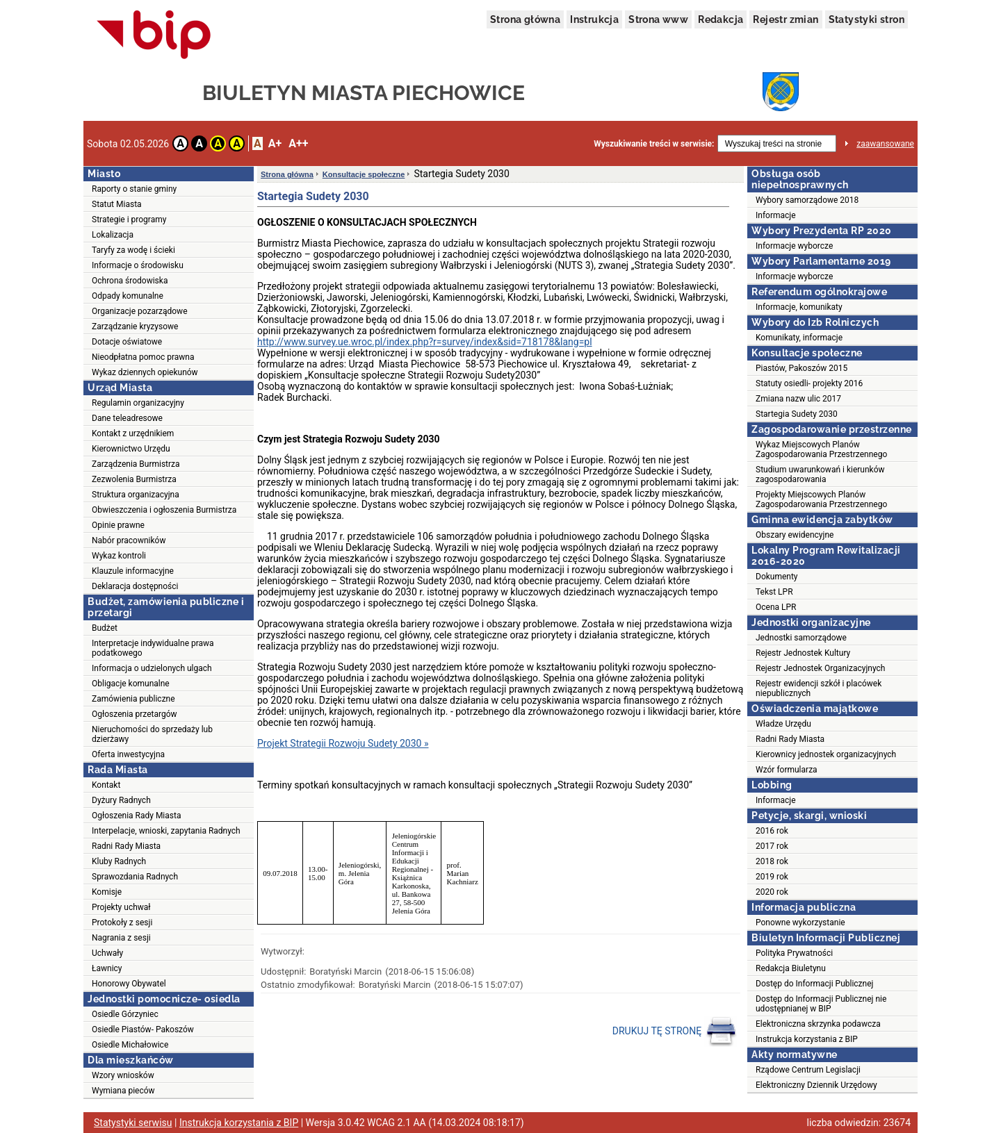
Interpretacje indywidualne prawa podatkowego (153, 648)
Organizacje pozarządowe (140, 311)
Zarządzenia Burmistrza (136, 464)
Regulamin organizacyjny (138, 403)
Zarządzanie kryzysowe (135, 326)
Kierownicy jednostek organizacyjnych (826, 754)
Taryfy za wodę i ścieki (133, 250)
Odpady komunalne (127, 296)
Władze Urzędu (783, 724)
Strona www (658, 19)
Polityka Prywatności (794, 953)
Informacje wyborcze (794, 246)
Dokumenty (777, 576)
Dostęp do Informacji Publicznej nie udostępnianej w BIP (821, 1004)
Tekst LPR (774, 592)
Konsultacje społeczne (364, 174)
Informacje (776, 215)
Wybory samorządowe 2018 (807, 200)
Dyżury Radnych (121, 800)
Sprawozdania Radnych (135, 877)
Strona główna (525, 19)
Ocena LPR (776, 607)
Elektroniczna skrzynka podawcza (818, 1024)
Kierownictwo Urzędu (131, 449)
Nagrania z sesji (121, 938)
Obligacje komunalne (131, 683)
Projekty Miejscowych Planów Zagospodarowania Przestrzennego (821, 499)
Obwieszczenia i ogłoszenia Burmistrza (164, 510)
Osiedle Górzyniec (125, 1014)
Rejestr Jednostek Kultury (803, 653)
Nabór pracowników (128, 540)
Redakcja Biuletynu (791, 968)
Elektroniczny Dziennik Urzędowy (816, 1085)
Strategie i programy (129, 219)
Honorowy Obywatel (129, 984)
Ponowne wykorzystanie (800, 922)
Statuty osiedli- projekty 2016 (809, 383)
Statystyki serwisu (133, 1122)
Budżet (104, 628)
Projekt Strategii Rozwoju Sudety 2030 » (343, 743)
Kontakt (106, 785)
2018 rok (772, 861)
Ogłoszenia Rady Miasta (136, 815)
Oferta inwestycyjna (128, 754)
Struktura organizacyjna (135, 494)
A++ (298, 143)
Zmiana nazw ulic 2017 (798, 399)
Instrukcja (594, 19)
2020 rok (772, 892)
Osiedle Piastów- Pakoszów (143, 1029)
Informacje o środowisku (138, 265)
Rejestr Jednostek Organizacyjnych (820, 668)
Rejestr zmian (785, 19)
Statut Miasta (117, 204)
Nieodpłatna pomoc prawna (143, 357)
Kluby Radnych (119, 861)
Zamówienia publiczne (133, 699)
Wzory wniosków (123, 1075)
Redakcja (720, 19)
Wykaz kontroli (119, 556)
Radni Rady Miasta (126, 846)
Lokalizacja (112, 235)
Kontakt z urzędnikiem (133, 433)
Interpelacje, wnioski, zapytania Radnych (166, 831)
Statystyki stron (866, 19)
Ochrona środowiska (130, 281)
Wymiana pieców (123, 1090)
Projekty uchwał (121, 907)
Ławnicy (107, 968)
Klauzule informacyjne (133, 571)
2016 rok (772, 831)
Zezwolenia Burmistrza (134, 479)
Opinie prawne (118, 525)
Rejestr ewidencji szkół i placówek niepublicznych (818, 688)
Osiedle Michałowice (130, 1045)
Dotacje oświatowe (127, 342)
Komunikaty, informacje (799, 337)
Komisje (107, 892)
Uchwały (107, 953)
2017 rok (772, 846)
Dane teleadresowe (127, 418)
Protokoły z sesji (122, 922)
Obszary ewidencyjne (794, 535)
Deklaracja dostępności (135, 586)
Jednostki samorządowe (801, 638)
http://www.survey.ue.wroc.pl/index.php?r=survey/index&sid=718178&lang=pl (424, 341)
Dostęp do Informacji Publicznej (814, 984)
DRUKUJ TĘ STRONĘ (674, 1031)
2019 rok (772, 877)
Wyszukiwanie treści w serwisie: (654, 144)
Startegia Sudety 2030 (797, 414)
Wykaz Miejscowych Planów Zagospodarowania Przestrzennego (821, 449)
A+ (275, 143)
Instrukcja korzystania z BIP (807, 1039)
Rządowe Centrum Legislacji (808, 1070)
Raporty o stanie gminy (134, 189)
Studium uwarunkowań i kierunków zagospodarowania (820, 474)
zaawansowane (885, 144)
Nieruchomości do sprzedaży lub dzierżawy (152, 734)
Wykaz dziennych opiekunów (145, 372)
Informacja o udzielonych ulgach (152, 668)
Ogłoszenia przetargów (134, 714)
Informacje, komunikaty (799, 307)
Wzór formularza (786, 770)
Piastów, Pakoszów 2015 (801, 368)
